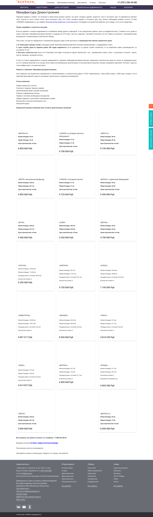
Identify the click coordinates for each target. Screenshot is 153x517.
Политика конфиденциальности (28, 491)
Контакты (102, 2)
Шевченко (117, 471)
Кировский (92, 473)
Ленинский (92, 476)
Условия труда (21, 494)
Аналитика (128, 7)
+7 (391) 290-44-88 (45, 471)
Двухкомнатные (68, 476)
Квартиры (24, 7)
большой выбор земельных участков (59, 22)
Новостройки (41, 7)
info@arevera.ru (26, 473)
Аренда (113, 7)
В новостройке (67, 468)
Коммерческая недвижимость (89, 7)
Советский (92, 468)
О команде (50, 2)
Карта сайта (20, 499)
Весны (116, 482)
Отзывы (93, 2)
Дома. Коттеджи (62, 7)
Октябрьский (92, 479)
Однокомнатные (68, 473)
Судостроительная (121, 468)
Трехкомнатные (67, 479)
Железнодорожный (95, 471)
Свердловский (93, 482)
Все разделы (66, 486)
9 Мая (116, 479)
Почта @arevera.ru (22, 488)
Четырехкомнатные (69, 482)
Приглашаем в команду (66, 2)
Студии (64, 471)
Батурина (117, 473)
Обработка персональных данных (28, 497)
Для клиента (82, 2)
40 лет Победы (119, 476)
